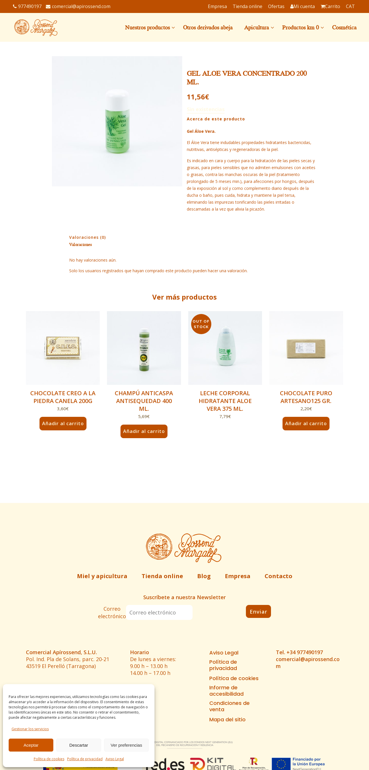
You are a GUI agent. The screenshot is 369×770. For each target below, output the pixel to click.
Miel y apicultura (102, 576)
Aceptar (31, 745)
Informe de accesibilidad (226, 690)
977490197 (27, 6)
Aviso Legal (115, 758)
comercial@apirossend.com (78, 6)
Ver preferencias (126, 745)
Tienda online (162, 576)
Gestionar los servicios (30, 729)
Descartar (78, 745)
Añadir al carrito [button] (63, 423)
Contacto (278, 576)
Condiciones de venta (229, 706)
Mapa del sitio (227, 719)
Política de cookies (49, 758)
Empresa (238, 576)
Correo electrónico (112, 612)
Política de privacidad (85, 758)
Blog (204, 576)
